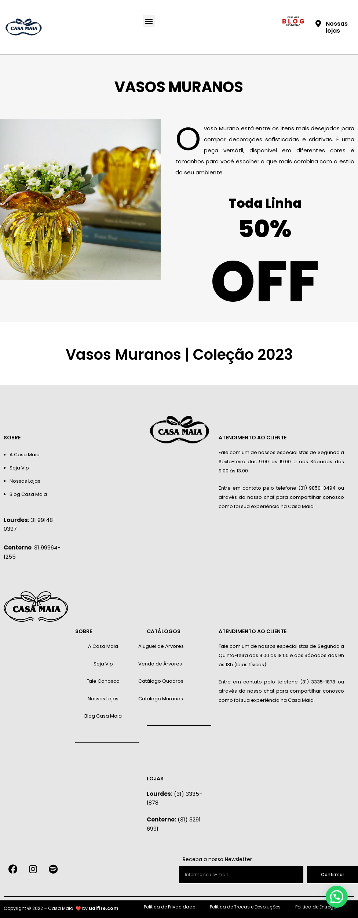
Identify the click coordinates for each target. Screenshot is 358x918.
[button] (149, 21)
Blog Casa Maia (28, 494)
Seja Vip (19, 467)
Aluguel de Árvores (161, 646)
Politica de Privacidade (169, 907)
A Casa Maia (25, 454)
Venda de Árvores (160, 663)
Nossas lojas (337, 27)
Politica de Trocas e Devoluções (245, 907)
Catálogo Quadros (160, 681)
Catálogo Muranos (160, 698)
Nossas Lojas (25, 481)
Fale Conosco (103, 681)
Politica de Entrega (316, 907)
